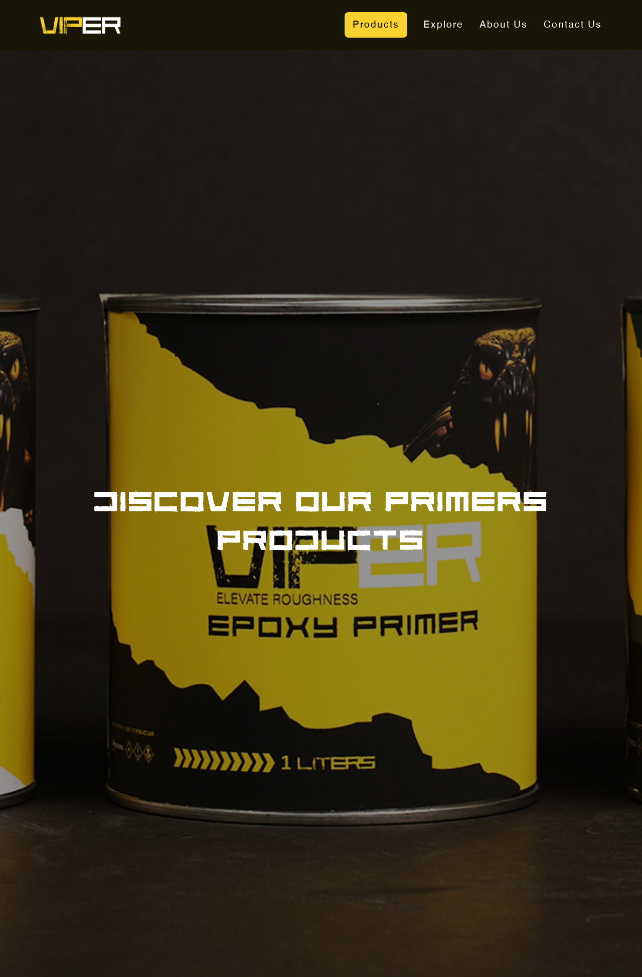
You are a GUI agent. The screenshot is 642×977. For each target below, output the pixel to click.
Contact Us (573, 25)
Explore (443, 25)
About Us (503, 25)
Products (376, 25)
